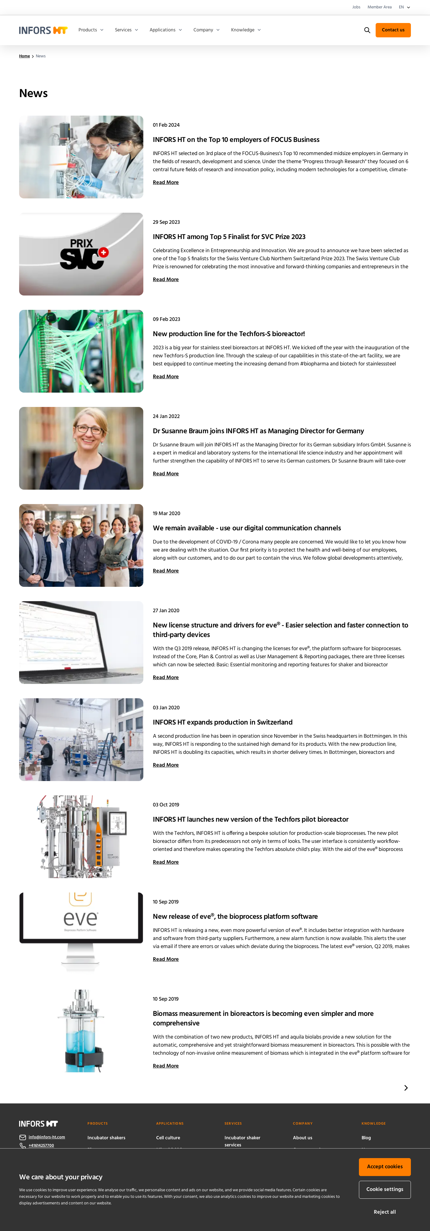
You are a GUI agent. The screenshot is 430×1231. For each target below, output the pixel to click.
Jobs (356, 7)
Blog (366, 1138)
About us (302, 1138)
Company (207, 30)
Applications (166, 30)
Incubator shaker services (242, 1141)
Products (91, 30)
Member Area (380, 7)
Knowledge (246, 30)
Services (127, 30)
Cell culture (168, 1138)
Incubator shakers (106, 1138)
